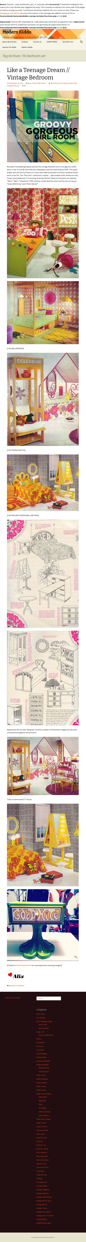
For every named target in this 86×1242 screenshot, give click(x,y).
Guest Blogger (41, 1053)
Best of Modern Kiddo (44, 1021)
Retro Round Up (42, 1156)
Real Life (39, 1141)
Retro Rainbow (41, 1152)
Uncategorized (41, 1182)
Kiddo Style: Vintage (43, 1119)
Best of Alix (32, 83)
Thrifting (39, 1178)
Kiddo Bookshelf (42, 1064)
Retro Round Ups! (42, 1160)
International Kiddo (43, 1061)
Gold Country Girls (23, 965)
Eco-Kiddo (42, 1108)
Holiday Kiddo (41, 1057)
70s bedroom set (56, 83)
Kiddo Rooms (41, 83)
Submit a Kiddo (27, 47)
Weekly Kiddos (41, 1219)
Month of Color (41, 1137)
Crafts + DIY (40, 1032)
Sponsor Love (41, 1163)
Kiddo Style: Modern (43, 1093)
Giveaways (40, 1050)
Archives (25, 41)
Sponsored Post (42, 1167)
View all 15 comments (16, 985)
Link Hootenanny (42, 1130)
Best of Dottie (44, 1028)
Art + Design (40, 1017)
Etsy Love (39, 1046)
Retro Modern (44, 1115)
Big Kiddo (42, 1100)
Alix (25, 85)
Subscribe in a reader (12, 997)
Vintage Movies (41, 1204)
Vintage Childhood (42, 1189)
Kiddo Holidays (41, 1082)
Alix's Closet (40, 1014)
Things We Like (41, 1174)
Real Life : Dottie (42, 1148)
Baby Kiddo (43, 1097)
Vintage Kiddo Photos (44, 1197)
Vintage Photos (41, 1208)
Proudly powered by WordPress (43, 1237)
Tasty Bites (40, 1171)
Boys (40, 1104)
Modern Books (44, 1068)
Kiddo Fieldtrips (42, 1079)
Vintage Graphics (42, 1193)
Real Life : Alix (41, 1145)
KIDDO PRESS (52, 41)
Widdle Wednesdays (43, 1223)
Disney (38, 1038)
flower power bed (70, 83)
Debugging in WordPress (10, 13)
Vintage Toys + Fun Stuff (44, 1215)
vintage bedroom (13, 85)
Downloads (40, 1042)
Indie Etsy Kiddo (44, 1111)
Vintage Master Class (43, 1200)
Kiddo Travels (41, 1123)
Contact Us (37, 41)
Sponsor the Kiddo (9, 47)
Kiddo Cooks (41, 1075)
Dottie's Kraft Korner (46, 1035)
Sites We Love (67, 41)
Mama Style (40, 1134)
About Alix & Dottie (9, 41)
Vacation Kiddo (41, 1186)
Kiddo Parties (41, 1086)
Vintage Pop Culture (43, 1212)
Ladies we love (41, 1126)
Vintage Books (44, 1071)
